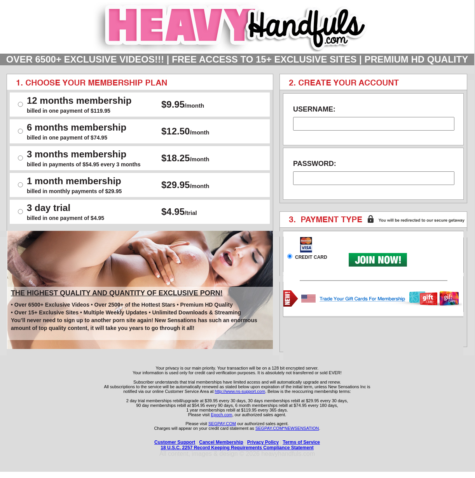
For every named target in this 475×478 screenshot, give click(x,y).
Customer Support (174, 442)
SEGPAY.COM (222, 423)
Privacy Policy (263, 442)
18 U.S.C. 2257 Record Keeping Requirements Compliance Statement (237, 447)
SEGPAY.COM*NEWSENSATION (287, 428)
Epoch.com (221, 414)
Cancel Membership (221, 442)
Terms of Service (301, 442)
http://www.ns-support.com (240, 391)
